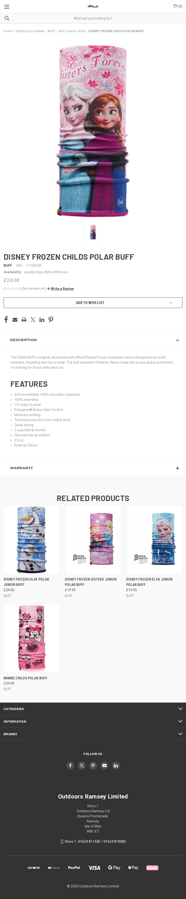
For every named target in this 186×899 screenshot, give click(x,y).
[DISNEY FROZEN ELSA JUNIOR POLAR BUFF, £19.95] (154, 539)
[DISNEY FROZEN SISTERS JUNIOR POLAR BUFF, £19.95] (93, 539)
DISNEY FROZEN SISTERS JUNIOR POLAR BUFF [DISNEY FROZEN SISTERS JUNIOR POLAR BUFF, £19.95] (91, 582)
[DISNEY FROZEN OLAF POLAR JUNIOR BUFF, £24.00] (32, 539)
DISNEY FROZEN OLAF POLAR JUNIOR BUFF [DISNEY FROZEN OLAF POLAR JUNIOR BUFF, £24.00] (26, 582)
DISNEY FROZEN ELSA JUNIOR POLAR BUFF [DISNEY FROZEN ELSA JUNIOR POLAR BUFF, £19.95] (149, 582)
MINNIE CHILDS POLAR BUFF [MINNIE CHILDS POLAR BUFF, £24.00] (25, 678)
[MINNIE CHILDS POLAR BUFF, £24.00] (32, 638)
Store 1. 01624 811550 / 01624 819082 (95, 841)
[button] (60, 289)
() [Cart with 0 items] (177, 6)
